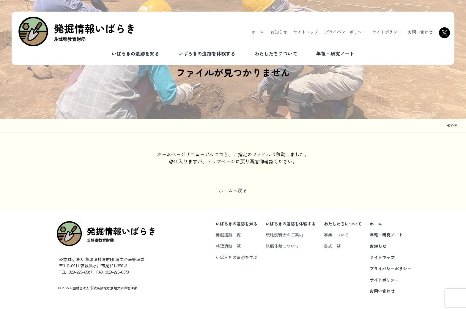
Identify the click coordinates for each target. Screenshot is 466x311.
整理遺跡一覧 (228, 246)
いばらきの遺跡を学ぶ (236, 257)
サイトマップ (305, 32)
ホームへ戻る (233, 190)
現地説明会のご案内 (284, 235)
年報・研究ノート (335, 53)
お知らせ (278, 32)
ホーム (258, 32)
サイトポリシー (387, 32)
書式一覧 (332, 246)
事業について (336, 235)
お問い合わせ (420, 32)
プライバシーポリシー (345, 32)
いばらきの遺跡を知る (135, 53)
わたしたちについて (275, 53)
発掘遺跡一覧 (228, 235)
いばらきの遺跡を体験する (206, 53)
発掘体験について (282, 246)
